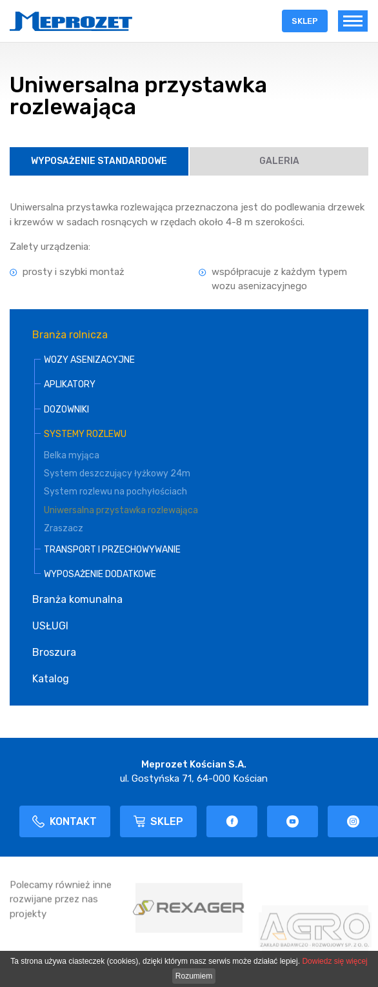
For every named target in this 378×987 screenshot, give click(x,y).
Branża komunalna (77, 599)
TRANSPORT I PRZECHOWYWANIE (112, 549)
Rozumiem (193, 976)
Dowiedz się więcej (334, 961)
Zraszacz (63, 528)
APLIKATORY (69, 384)
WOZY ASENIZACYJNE (89, 359)
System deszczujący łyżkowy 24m (117, 473)
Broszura (54, 652)
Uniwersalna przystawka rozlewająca (121, 510)
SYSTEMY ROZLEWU (85, 434)
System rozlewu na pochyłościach (115, 491)
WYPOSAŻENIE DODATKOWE (100, 574)
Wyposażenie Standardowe (99, 161)
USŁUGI (50, 626)
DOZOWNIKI (66, 409)
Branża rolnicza (70, 335)
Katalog (50, 679)
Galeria (279, 161)
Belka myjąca (71, 455)
